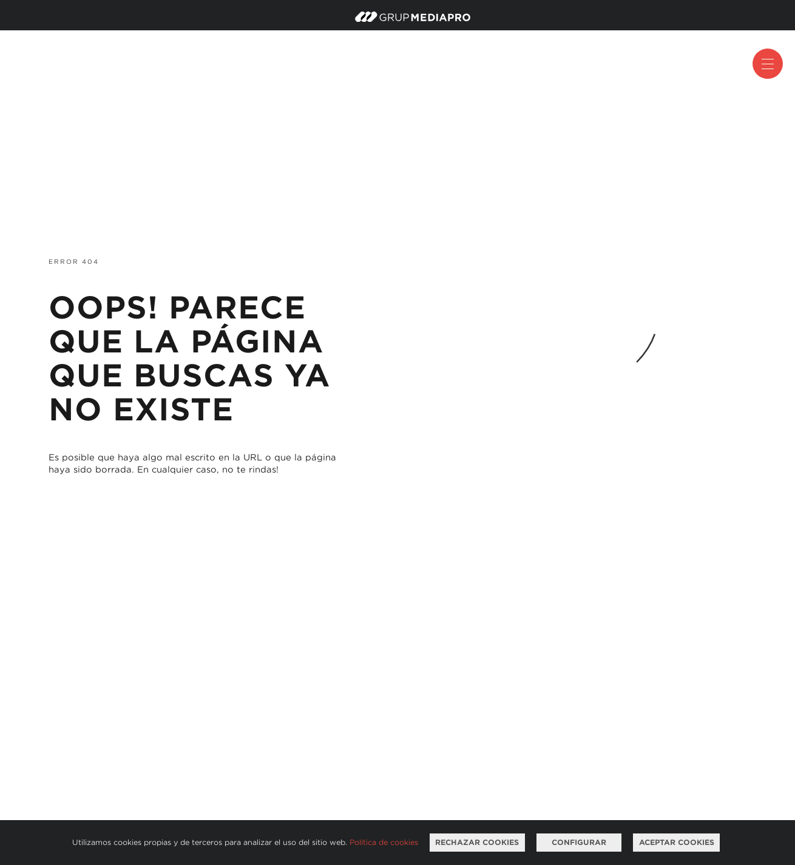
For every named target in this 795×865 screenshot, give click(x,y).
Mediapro (412, 17)
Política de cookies (384, 842)
